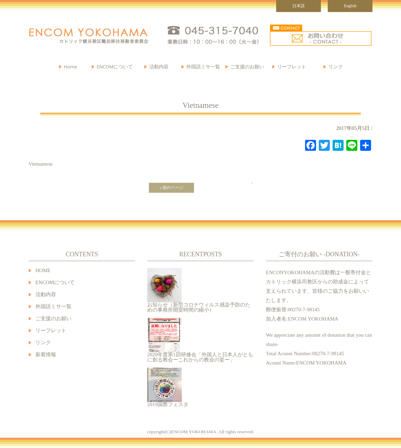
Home (70, 67)
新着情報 (45, 354)
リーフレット (291, 67)
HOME (43, 270)
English (350, 5)
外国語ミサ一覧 (53, 306)
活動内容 (45, 294)
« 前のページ (171, 187)
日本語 (298, 5)
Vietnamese (41, 164)
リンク (335, 67)
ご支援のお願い (247, 67)
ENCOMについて (115, 67)
